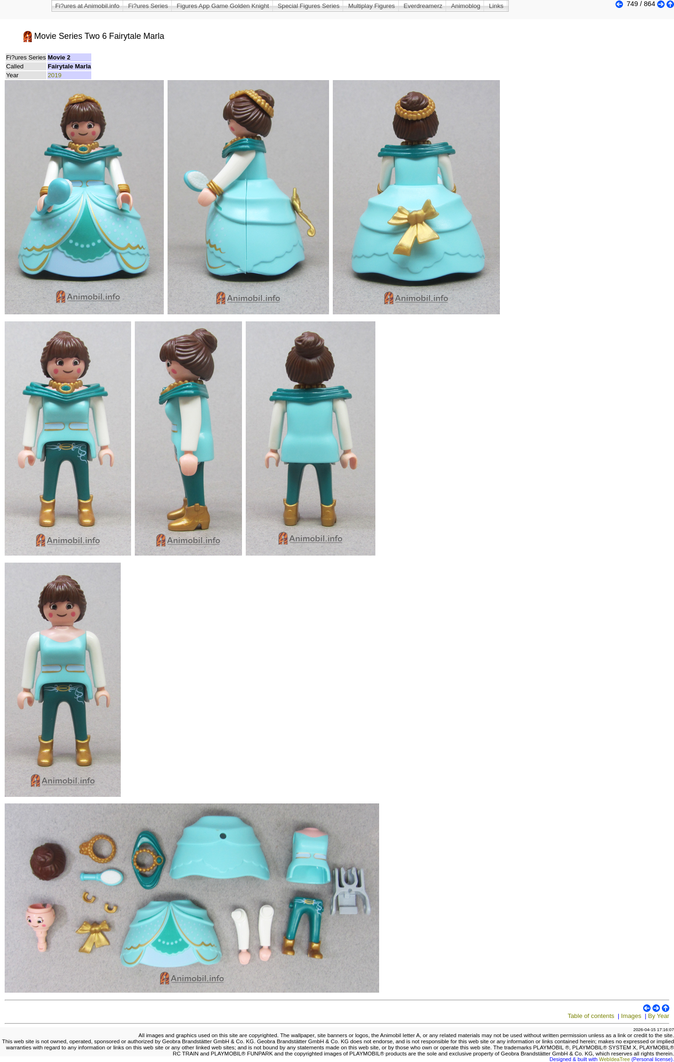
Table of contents (591, 1015)
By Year (658, 1015)
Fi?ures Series (148, 5)
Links (496, 5)
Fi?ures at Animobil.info (87, 5)
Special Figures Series (308, 5)
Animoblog (465, 5)
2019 (54, 75)
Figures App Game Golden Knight (222, 5)
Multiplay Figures (371, 5)
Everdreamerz (422, 5)
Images (631, 1015)
